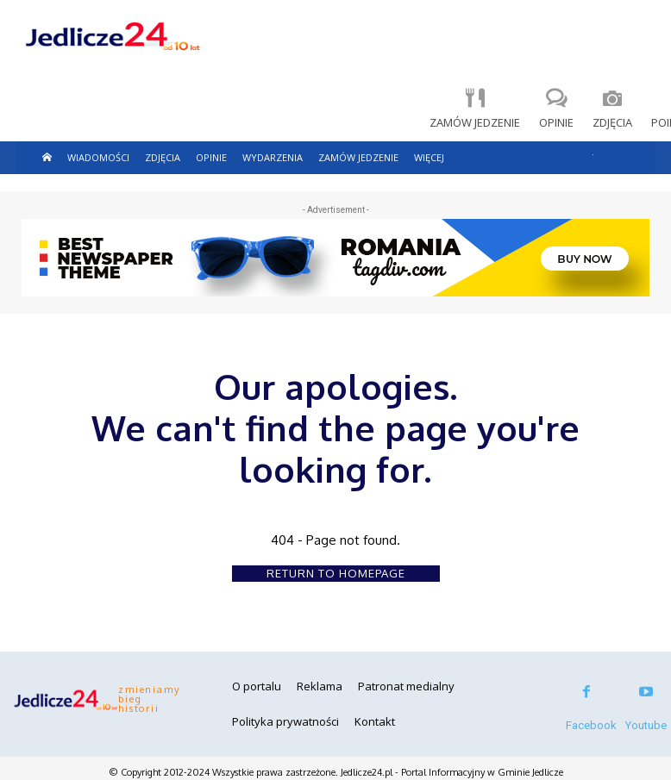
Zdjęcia (162, 157)
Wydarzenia (272, 157)
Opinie (211, 157)
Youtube (646, 725)
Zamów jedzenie (358, 157)
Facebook (591, 725)
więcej (429, 157)
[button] (592, 150)
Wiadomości (98, 157)
